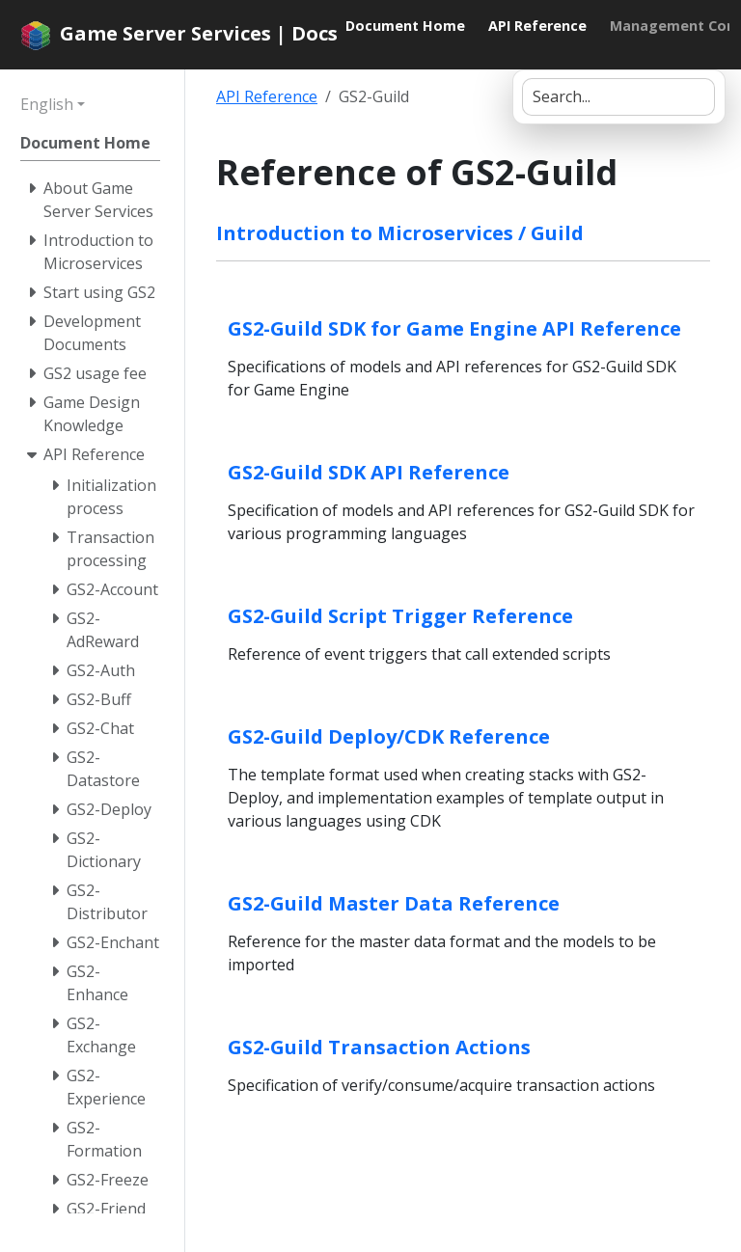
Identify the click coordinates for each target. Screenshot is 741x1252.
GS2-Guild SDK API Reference (368, 472)
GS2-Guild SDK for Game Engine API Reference (454, 328)
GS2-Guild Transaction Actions (379, 1047)
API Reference (266, 96)
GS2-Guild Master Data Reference (394, 903)
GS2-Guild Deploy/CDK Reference (389, 736)
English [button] (46, 104)
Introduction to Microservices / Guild (400, 233)
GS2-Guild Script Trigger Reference (400, 616)
